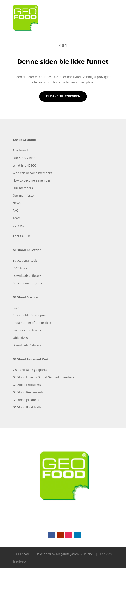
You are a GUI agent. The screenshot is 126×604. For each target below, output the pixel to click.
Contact (18, 225)
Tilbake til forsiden (63, 96)
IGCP (16, 308)
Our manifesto (23, 195)
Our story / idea (24, 158)
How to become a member (32, 180)
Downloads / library (27, 276)
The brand (20, 150)
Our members (23, 188)
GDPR (26, 236)
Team (17, 218)
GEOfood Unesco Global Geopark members (43, 377)
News (17, 203)
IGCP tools (20, 268)
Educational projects (27, 283)
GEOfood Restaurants (28, 392)
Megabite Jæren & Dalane (74, 554)
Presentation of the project (32, 323)
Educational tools (25, 260)
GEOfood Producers (27, 385)
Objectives (20, 338)
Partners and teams (27, 330)
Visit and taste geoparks (30, 370)
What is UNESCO (25, 165)
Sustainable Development (31, 315)
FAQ (15, 210)
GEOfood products (26, 400)
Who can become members (32, 173)
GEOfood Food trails (27, 407)
